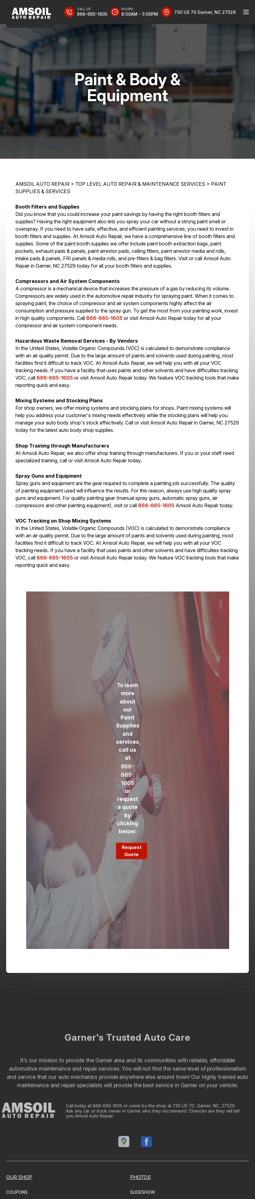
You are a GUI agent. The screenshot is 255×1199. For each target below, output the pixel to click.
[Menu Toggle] (246, 12)
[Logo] (30, 14)
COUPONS (17, 1192)
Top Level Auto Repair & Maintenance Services (140, 184)
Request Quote (131, 850)
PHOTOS (140, 1177)
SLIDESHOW (142, 1192)
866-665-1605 (104, 318)
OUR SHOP (19, 1177)
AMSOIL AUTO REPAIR (42, 184)
